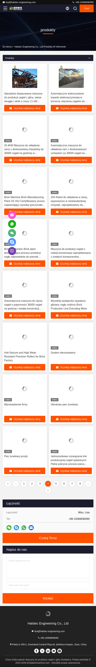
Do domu (7, 46)
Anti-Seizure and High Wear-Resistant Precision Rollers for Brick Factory (24, 356)
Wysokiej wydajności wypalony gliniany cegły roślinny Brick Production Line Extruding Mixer (69, 304)
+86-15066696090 (83, 2)
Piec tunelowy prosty (16, 456)
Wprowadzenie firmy (15, 404)
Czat (86, 8)
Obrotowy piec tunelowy (64, 404)
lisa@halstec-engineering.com (19, 2)
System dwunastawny (63, 352)
